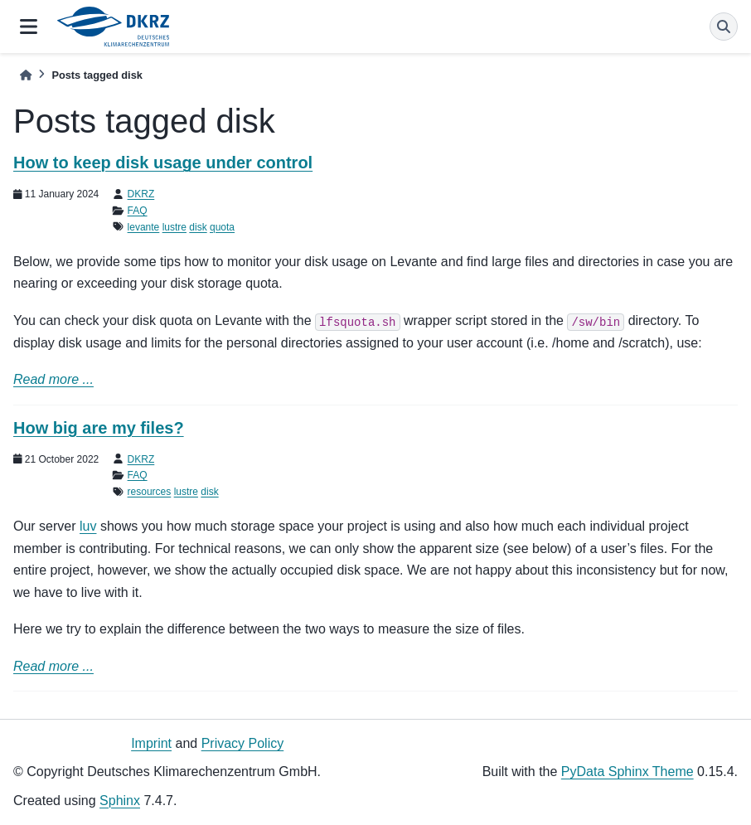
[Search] (724, 26)
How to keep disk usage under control (163, 162)
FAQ (138, 210)
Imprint (151, 743)
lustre (174, 227)
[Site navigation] (28, 26)
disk (197, 227)
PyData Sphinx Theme (627, 771)
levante (144, 227)
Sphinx (119, 800)
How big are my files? (98, 428)
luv (88, 526)
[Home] (25, 75)
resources (150, 491)
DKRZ (141, 194)
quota (222, 227)
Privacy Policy (242, 743)
